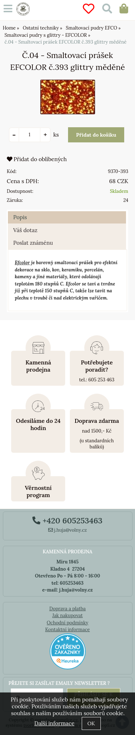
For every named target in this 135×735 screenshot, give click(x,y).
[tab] (67, 211)
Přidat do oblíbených (37, 159)
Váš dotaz (25, 230)
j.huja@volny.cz (67, 530)
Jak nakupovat (67, 615)
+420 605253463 (67, 520)
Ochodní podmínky (67, 623)
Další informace (54, 723)
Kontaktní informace (67, 629)
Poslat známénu (33, 242)
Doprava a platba (67, 609)
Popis (20, 217)
